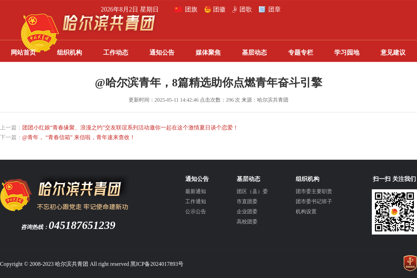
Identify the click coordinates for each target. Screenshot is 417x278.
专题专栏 (300, 52)
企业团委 (247, 211)
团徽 (60, 9)
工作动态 (115, 52)
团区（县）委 (252, 191)
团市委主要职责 (314, 191)
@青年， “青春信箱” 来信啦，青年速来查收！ (78, 137)
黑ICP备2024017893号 (156, 264)
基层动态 (254, 52)
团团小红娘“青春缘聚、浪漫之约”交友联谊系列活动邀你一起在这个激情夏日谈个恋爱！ (130, 127)
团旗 (32, 9)
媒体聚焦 (208, 52)
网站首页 (23, 52)
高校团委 (247, 221)
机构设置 (306, 211)
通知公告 (161, 52)
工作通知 (195, 201)
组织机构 (69, 52)
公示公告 (195, 211)
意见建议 (393, 52)
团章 (115, 9)
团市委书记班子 (314, 201)
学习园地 (346, 52)
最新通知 (195, 191)
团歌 (87, 9)
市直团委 (247, 201)
